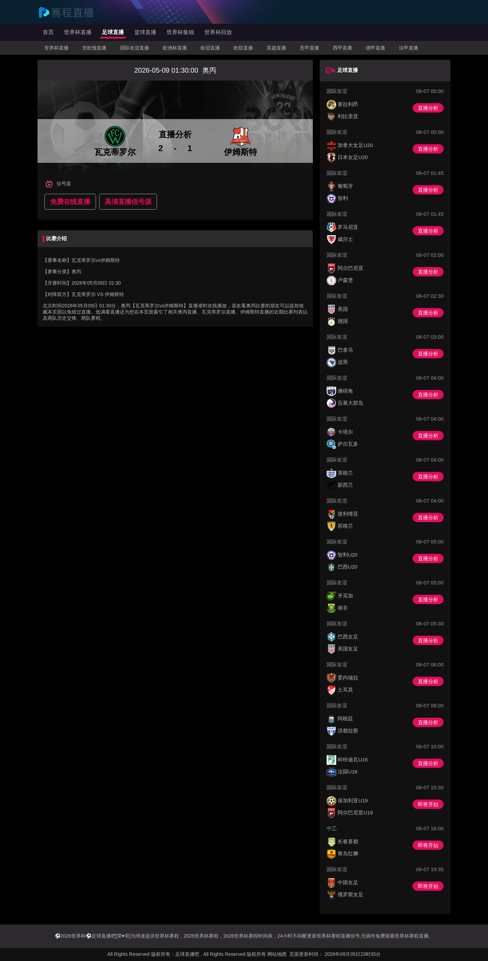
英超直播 (276, 48)
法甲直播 (408, 48)
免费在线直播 (70, 201)
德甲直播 (375, 48)
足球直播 (113, 32)
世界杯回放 (218, 32)
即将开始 (428, 804)
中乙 (332, 828)
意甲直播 (309, 48)
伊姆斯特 (114, 294)
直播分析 (428, 108)
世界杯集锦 (180, 32)
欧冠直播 (210, 48)
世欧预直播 (94, 48)
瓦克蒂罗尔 (84, 294)
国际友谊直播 (134, 48)
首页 (48, 32)
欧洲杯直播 (175, 48)
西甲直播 (342, 48)
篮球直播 (145, 32)
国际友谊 (337, 91)
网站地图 (277, 954)
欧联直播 (243, 48)
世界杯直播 (78, 32)
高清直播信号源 (128, 201)
